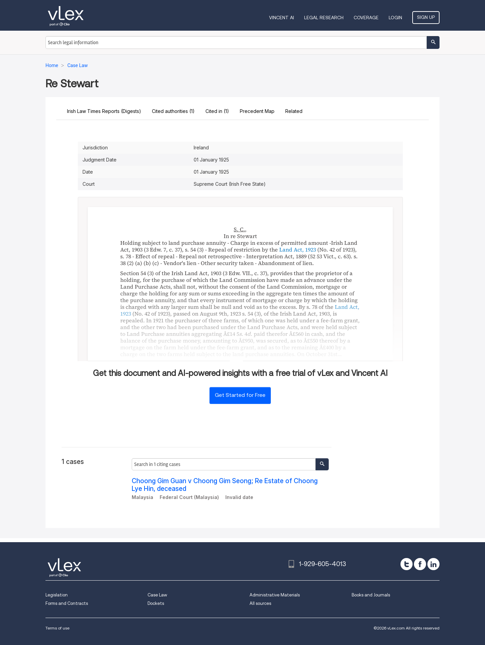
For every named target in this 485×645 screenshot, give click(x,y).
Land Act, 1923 (297, 249)
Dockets (156, 603)
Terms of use (57, 628)
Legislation (56, 594)
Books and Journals (371, 594)
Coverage (366, 17)
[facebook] (420, 564)
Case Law (157, 594)
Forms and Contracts (66, 603)
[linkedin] (433, 564)
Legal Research (324, 17)
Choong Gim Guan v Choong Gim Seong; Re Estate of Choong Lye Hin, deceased (225, 485)
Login (395, 17)
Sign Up (426, 17)
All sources (260, 603)
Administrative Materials (275, 594)
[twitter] (406, 564)
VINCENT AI (281, 17)
